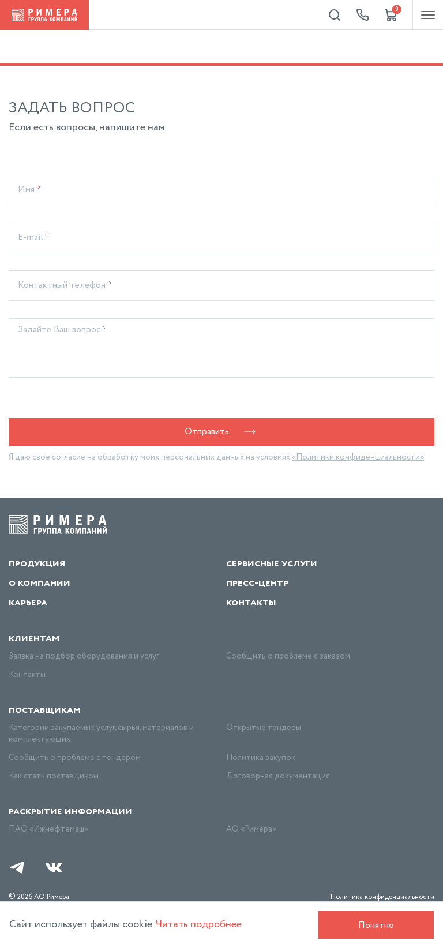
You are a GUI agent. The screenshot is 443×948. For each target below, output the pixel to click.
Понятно (376, 925)
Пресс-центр (257, 582)
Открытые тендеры (263, 727)
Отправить (222, 431)
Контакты (251, 602)
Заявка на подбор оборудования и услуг (84, 656)
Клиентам (34, 638)
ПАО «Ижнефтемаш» (48, 829)
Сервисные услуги (271, 563)
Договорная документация (278, 776)
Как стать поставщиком (54, 776)
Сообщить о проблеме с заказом (288, 656)
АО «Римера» (251, 829)
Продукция (37, 563)
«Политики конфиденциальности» (358, 457)
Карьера (28, 602)
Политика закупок (260, 757)
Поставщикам (45, 709)
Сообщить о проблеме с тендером (75, 757)
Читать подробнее (199, 924)
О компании (39, 582)
